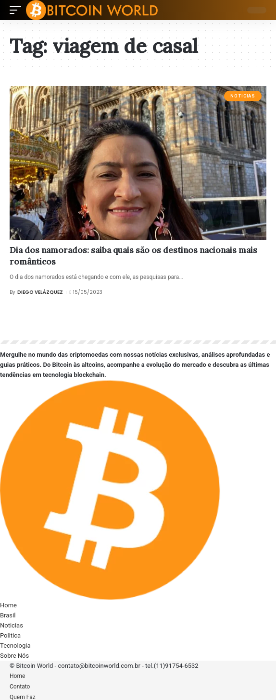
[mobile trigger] (18, 10)
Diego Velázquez (40, 292)
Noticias (242, 96)
